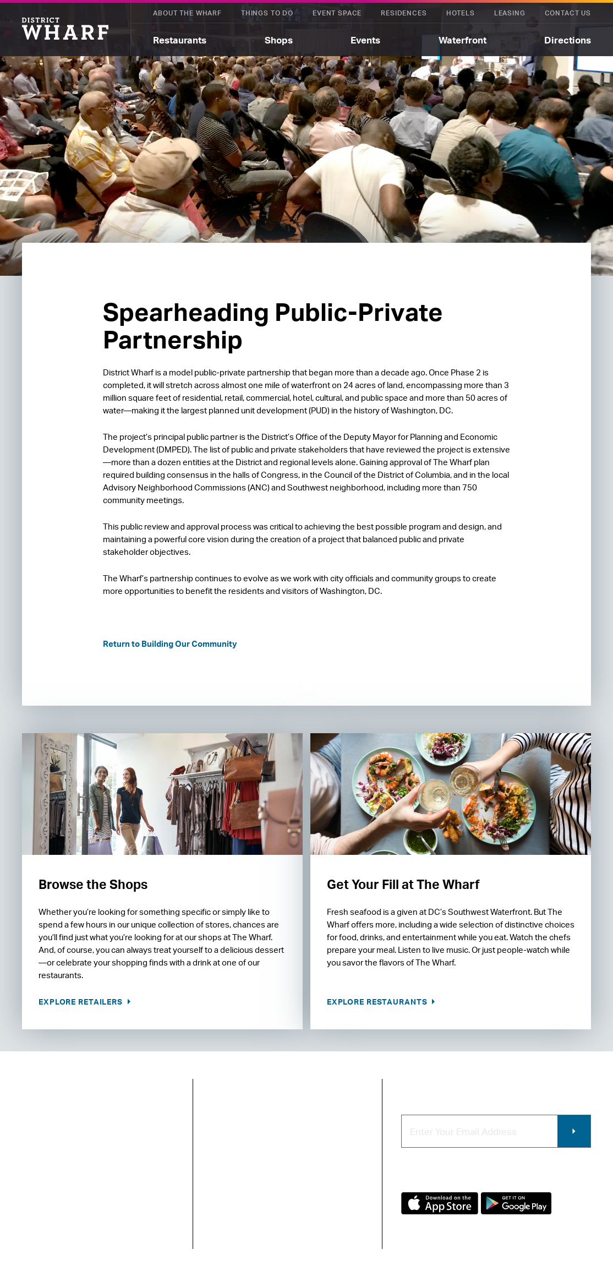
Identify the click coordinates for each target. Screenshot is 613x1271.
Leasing (510, 13)
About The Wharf (187, 13)
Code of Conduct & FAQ (249, 1217)
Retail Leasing (339, 1120)
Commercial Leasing (335, 1171)
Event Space (337, 13)
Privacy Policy (45, 1214)
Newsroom (233, 1157)
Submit (573, 1131)
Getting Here (237, 1175)
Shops (279, 40)
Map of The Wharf (246, 1193)
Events (365, 40)
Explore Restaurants (378, 1001)
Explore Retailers (82, 1001)
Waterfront (462, 40)
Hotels (460, 13)
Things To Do (267, 13)
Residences (403, 13)
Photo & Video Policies (339, 1200)
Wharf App (332, 1224)
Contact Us (568, 13)
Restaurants (179, 40)
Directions (567, 40)
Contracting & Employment (339, 1143)
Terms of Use (102, 1214)
